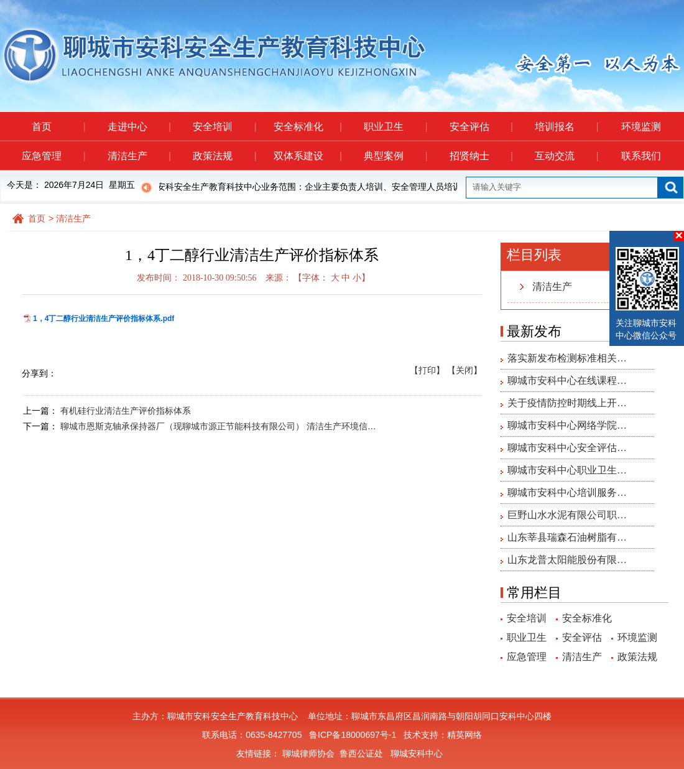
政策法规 (224, 156)
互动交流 (566, 156)
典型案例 (395, 156)
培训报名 (566, 127)
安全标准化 (307, 127)
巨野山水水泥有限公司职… (567, 515)
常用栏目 (534, 592)
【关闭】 (464, 370)
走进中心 (139, 127)
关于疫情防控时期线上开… (567, 403)
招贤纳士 (481, 156)
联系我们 (641, 156)
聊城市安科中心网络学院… (567, 425)
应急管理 (53, 156)
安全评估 (481, 127)
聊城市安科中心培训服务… (567, 492)
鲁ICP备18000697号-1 (352, 735)
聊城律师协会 (308, 753)
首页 (58, 127)
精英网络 (464, 735)
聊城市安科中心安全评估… (567, 447)
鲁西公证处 (361, 753)
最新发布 (534, 331)
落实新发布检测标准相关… (567, 358)
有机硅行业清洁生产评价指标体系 (125, 411)
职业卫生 (395, 127)
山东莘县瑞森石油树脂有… (567, 537)
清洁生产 (139, 156)
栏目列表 (534, 255)
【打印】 (427, 370)
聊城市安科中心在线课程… (567, 380)
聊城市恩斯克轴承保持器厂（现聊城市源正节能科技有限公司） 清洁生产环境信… (218, 426)
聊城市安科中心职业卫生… (567, 470)
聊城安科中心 (417, 753)
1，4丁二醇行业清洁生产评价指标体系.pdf (103, 318)
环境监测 (641, 126)
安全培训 (224, 127)
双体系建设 (307, 156)
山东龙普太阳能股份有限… (567, 559)
